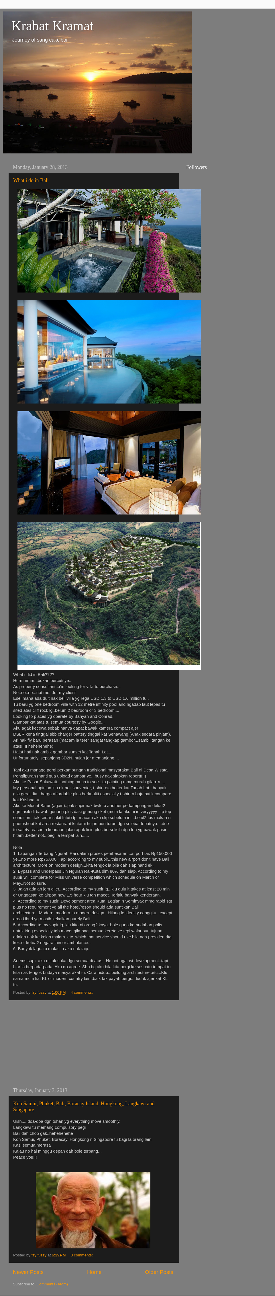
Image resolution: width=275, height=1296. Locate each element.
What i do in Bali (31, 180)
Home (94, 1272)
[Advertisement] (93, 1044)
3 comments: (82, 1255)
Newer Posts (28, 1272)
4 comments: (82, 992)
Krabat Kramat (52, 25)
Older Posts (159, 1272)
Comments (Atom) (52, 1284)
